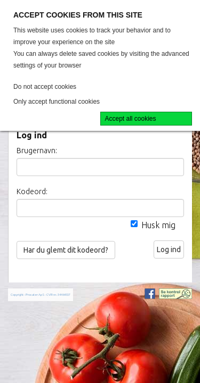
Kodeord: (32, 191)
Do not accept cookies (44, 86)
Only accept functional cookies (56, 101)
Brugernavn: (37, 150)
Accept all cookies (130, 118)
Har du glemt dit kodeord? (65, 250)
